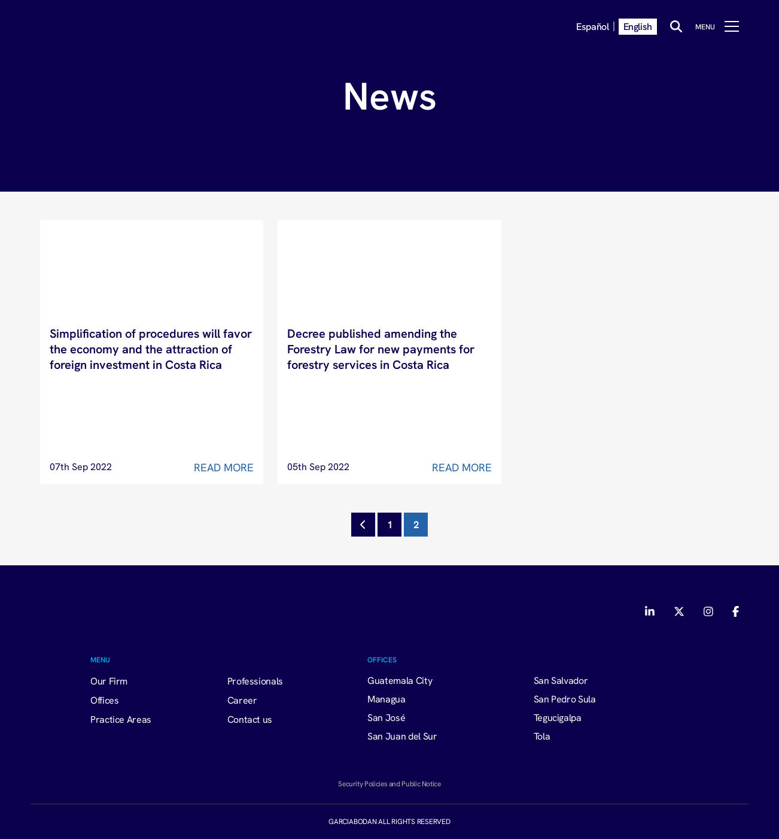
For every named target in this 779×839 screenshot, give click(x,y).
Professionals (255, 681)
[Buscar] (676, 26)
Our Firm (108, 681)
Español (592, 26)
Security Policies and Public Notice (389, 783)
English (637, 26)
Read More (224, 467)
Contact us (249, 719)
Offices (104, 700)
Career (242, 700)
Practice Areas (120, 719)
